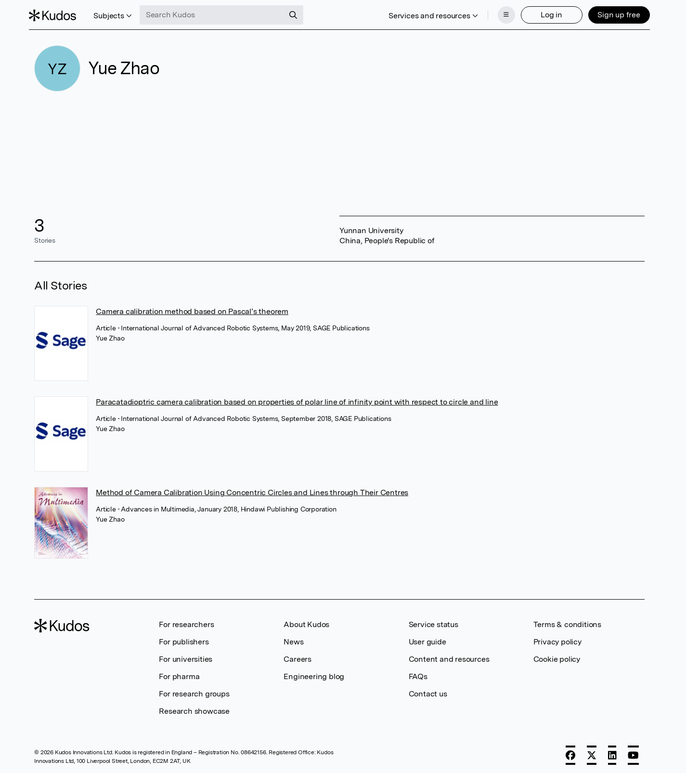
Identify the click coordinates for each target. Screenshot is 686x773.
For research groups (194, 690)
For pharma (179, 673)
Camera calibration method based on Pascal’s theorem (192, 308)
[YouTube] (633, 752)
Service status (433, 621)
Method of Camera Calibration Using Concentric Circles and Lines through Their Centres (252, 489)
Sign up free (613, 13)
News (293, 638)
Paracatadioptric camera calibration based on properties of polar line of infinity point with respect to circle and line (297, 399)
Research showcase (194, 708)
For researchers (186, 621)
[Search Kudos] (217, 13)
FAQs (418, 673)
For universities (185, 656)
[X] (591, 752)
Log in (546, 13)
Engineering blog (314, 673)
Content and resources (449, 656)
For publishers (183, 638)
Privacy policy (557, 638)
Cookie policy (556, 656)
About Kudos (306, 621)
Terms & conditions (567, 621)
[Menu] (501, 13)
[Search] (298, 13)
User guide (427, 638)
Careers (297, 656)
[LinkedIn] (612, 752)
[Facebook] (570, 752)
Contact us (428, 690)
